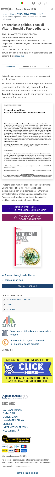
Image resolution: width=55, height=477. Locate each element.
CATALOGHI (9, 413)
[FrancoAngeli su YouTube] (13, 404)
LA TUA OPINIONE (12, 410)
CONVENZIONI (10, 416)
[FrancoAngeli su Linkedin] (6, 404)
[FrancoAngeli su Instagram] (10, 404)
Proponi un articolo (27, 286)
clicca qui (19, 56)
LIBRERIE (7, 423)
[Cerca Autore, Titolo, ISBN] (29, 9)
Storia (9, 305)
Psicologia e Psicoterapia (18, 300)
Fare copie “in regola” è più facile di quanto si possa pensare (28, 342)
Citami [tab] (46, 67)
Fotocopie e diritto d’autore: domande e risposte (30, 333)
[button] (21, 3)
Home (4, 14)
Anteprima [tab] (10, 67)
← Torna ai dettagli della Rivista (18, 275)
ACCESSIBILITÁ (11, 430)
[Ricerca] (52, 9)
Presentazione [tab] (29, 67)
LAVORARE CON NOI (13, 420)
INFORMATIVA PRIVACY (15, 427)
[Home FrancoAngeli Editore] (9, 3)
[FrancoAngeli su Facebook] (3, 404)
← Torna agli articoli (12, 280)
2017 (41, 14)
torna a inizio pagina (27, 472)
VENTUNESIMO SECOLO (26, 14)
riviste (12, 14)
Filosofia (10, 310)
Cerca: (4, 9)
